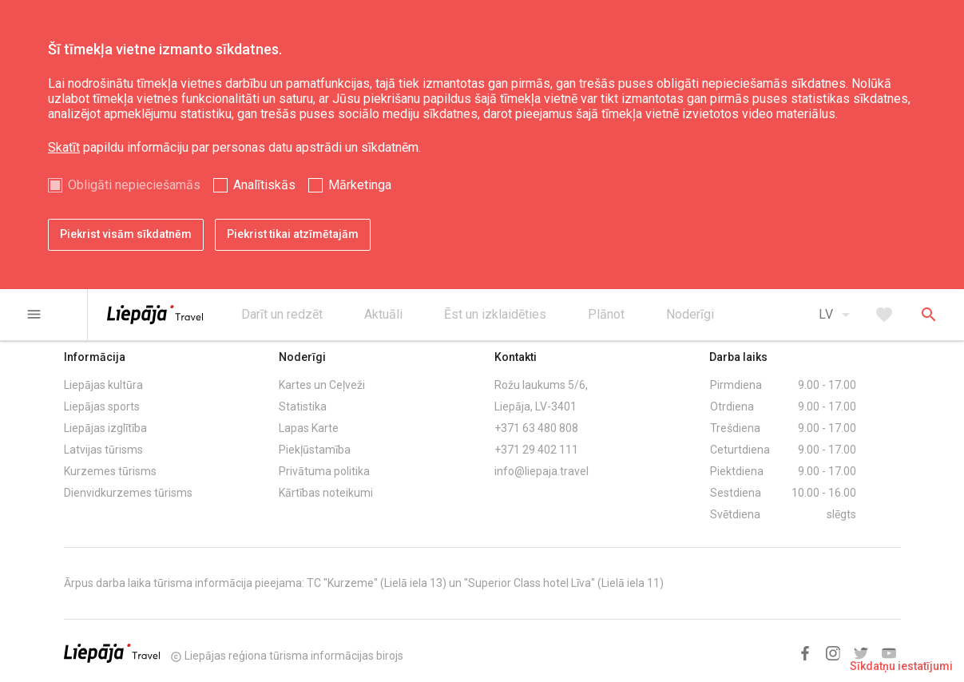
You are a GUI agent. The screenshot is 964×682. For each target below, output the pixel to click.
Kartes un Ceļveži (322, 385)
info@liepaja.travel (541, 471)
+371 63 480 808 (536, 428)
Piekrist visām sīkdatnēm (126, 234)
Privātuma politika (324, 471)
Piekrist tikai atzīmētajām (293, 234)
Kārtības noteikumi (326, 492)
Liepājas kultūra (103, 385)
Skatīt (64, 147)
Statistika (303, 406)
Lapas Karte (309, 428)
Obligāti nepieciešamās (134, 184)
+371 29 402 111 (536, 449)
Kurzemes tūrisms (110, 471)
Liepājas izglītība (105, 428)
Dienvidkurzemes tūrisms (128, 492)
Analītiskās (264, 184)
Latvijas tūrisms (103, 449)
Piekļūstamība (315, 449)
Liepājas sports (102, 406)
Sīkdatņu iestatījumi (901, 666)
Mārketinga (359, 184)
